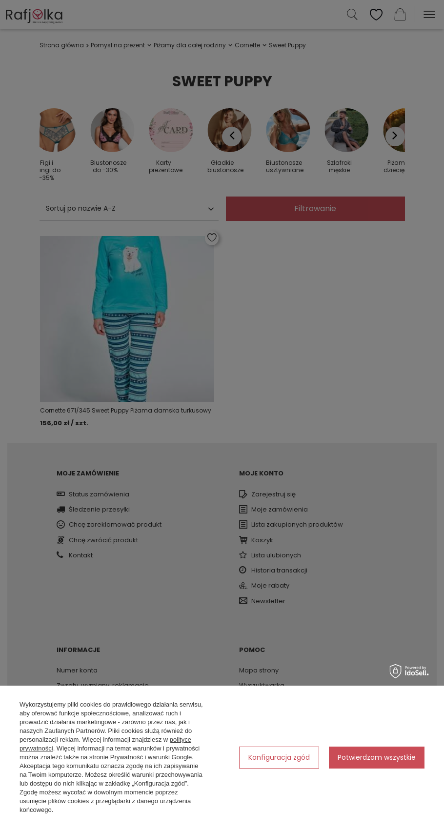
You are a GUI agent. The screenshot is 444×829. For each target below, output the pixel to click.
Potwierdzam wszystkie (377, 757)
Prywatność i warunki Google (151, 757)
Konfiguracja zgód (279, 757)
